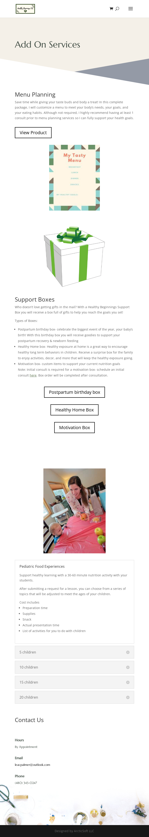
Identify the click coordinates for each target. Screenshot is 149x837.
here (33, 375)
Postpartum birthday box (74, 392)
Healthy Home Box (74, 410)
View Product (33, 133)
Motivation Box (74, 427)
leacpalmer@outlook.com (32, 765)
